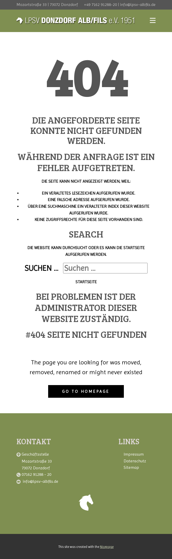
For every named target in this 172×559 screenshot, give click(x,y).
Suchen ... (41, 268)
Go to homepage (85, 391)
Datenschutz (135, 460)
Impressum (134, 454)
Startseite (86, 281)
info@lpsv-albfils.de (40, 481)
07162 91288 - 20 (37, 474)
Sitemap (131, 467)
